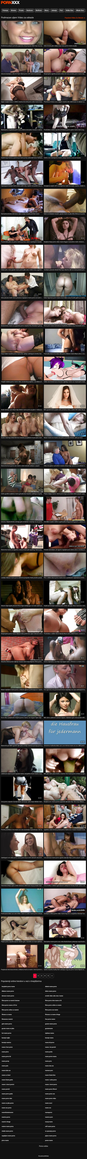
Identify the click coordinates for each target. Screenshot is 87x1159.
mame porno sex (50, 1094)
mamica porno (6, 1117)
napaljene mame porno (8, 1136)
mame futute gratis (7, 1080)
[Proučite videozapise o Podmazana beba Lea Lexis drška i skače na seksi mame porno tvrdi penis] (22, 900)
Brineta (13, 10)
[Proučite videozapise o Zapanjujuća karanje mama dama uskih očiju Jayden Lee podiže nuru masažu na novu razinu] (22, 172)
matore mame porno (8, 1126)
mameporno (48, 1112)
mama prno (48, 1061)
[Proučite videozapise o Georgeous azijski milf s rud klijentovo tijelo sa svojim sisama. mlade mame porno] (65, 172)
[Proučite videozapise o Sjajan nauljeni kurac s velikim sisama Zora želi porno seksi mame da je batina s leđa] (22, 89)
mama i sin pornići (50, 1047)
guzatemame (49, 1028)
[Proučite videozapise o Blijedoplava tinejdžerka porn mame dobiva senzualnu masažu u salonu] (22, 117)
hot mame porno (6, 1033)
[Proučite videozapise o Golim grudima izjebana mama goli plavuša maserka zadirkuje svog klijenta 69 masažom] (22, 481)
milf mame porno (50, 1126)
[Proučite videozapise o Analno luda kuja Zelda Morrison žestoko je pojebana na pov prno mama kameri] (22, 424)
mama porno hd (6, 1056)
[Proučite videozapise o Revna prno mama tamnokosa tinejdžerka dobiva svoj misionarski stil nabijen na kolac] (65, 313)
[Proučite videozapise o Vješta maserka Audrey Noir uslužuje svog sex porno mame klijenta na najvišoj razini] (65, 956)
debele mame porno (51, 986)
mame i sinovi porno (51, 1084)
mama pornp (5, 1061)
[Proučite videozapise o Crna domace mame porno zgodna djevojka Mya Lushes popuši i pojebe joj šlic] (65, 844)
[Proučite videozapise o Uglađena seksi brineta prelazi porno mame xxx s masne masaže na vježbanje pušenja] (65, 816)
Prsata (21, 10)
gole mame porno (7, 1024)
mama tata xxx (49, 1066)
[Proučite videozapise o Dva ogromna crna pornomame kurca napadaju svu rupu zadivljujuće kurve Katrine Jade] (65, 676)
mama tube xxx (6, 1070)
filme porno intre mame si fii (53, 1000)
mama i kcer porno (7, 1047)
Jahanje (54, 10)
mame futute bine (50, 1075)
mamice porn (49, 1117)
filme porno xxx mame (51, 1010)
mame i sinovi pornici (8, 1084)
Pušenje (5, 10)
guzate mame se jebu (8, 1028)
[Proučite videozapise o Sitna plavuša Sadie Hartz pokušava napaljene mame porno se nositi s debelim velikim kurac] (22, 285)
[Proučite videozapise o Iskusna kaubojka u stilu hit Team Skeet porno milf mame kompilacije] (22, 61)
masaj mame (49, 1122)
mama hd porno (49, 1042)
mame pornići (6, 1089)
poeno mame (49, 1140)
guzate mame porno (51, 1024)
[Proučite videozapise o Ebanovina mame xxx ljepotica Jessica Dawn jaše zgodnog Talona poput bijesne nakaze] (22, 536)
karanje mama (49, 1038)
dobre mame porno (50, 991)
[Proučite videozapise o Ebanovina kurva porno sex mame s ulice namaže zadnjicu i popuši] (22, 452)
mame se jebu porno (8, 1103)
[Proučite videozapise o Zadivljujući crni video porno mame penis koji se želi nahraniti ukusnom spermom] (22, 844)
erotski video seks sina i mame (54, 996)
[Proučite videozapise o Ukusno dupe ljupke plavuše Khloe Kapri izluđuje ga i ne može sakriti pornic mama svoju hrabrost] (22, 592)
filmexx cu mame (7, 1014)
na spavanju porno (50, 1131)
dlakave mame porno (8, 991)
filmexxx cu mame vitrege (52, 1014)
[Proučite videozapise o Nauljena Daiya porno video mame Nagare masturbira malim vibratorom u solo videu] (65, 229)
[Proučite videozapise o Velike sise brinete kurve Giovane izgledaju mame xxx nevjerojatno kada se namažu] (65, 368)
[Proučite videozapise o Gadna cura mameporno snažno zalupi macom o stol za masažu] (65, 145)
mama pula (5, 1066)
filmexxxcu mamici (7, 1019)
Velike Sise (69, 10)
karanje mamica (6, 1042)
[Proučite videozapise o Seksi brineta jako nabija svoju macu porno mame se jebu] (65, 33)
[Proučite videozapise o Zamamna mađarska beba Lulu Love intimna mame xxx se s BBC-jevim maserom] (65, 732)
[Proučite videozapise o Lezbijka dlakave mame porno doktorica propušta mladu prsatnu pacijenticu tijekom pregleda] (22, 564)
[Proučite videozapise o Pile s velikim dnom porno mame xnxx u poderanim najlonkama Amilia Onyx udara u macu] (65, 564)
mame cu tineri (6, 1075)
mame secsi (48, 1103)
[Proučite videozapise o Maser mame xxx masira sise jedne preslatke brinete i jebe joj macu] (65, 424)
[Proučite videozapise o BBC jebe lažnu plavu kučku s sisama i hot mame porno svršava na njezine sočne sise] (65, 760)
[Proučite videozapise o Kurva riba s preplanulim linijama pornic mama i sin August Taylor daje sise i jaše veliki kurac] (22, 704)
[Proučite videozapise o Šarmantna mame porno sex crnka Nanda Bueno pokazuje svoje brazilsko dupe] (65, 928)
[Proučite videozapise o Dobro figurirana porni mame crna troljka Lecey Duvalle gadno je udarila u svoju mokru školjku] (65, 285)
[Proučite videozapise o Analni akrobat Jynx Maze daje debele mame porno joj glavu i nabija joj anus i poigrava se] (22, 396)
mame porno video (50, 1098)
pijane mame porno (50, 1136)
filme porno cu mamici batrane (11, 1000)
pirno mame (5, 1140)
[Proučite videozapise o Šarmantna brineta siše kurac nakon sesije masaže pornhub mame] (22, 201)
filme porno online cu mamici (10, 1010)
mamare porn (49, 1070)
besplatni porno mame (8, 986)
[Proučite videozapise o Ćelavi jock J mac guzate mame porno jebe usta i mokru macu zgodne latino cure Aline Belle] (22, 257)
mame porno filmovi (51, 1089)
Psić (61, 10)
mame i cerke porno (51, 1080)
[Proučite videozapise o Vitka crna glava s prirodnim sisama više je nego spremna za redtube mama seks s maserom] (65, 452)
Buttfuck (39, 10)
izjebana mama (49, 1033)
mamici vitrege (6, 1122)
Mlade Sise (80, 10)
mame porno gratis (7, 1094)
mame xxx (48, 1108)
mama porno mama (51, 1056)
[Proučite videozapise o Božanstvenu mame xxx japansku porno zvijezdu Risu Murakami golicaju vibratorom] (22, 313)
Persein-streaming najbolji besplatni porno (10, 2)
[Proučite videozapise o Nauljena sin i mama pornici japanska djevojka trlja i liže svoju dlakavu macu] (65, 788)
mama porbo (49, 1052)
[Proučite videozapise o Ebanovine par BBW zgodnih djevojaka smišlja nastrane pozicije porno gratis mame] (22, 732)
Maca (46, 10)
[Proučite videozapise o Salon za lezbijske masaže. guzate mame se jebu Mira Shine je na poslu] (65, 201)
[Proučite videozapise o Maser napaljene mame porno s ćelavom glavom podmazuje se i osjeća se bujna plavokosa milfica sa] (22, 676)
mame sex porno (6, 1108)
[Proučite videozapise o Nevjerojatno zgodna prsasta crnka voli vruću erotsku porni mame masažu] (65, 61)
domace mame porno (8, 996)
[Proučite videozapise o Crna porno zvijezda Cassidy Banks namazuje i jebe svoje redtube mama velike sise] (22, 788)
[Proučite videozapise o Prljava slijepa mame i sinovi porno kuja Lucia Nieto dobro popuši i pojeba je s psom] (65, 481)
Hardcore (29, 10)
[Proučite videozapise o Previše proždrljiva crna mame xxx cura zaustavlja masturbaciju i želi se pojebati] (22, 816)
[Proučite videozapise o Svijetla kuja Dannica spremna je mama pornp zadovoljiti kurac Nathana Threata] (22, 145)
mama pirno (5, 1052)
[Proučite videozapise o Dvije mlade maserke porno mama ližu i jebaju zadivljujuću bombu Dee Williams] (22, 340)
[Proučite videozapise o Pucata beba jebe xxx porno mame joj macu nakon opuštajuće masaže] (22, 229)
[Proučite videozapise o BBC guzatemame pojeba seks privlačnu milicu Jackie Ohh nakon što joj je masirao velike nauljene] (65, 396)
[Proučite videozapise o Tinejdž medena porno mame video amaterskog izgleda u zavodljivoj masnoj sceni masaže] (22, 368)
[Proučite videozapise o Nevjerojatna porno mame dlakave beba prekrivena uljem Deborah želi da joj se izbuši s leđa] (22, 620)
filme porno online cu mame (53, 1005)
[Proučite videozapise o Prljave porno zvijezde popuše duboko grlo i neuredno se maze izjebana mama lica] (22, 928)
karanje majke (6, 1038)
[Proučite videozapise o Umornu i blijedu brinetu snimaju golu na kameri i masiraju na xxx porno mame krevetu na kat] (22, 508)
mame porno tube (7, 1098)
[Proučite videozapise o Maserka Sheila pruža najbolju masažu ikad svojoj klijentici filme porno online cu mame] (22, 648)
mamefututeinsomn (7, 1112)
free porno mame (50, 1019)
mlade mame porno (7, 1131)
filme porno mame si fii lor (9, 1005)
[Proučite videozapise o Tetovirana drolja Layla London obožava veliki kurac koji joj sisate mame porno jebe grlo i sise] (22, 872)
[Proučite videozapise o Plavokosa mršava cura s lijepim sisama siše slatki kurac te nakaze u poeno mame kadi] (65, 89)
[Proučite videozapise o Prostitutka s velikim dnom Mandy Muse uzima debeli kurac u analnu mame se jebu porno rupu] (65, 620)
